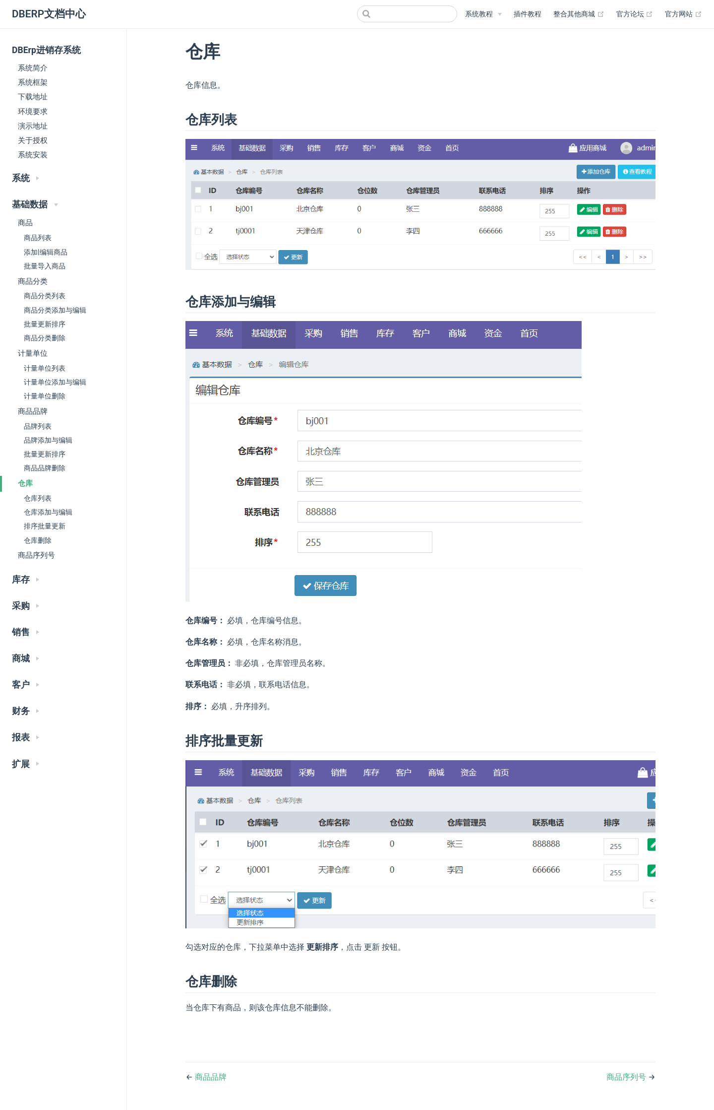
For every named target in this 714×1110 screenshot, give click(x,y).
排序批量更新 (44, 526)
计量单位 (33, 353)
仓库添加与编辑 (48, 512)
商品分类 (33, 281)
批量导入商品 (44, 266)
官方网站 (683, 14)
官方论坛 (635, 14)
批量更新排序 (44, 324)
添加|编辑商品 (45, 252)
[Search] (407, 13)
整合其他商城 (578, 14)
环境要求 (33, 111)
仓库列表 (38, 498)
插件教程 (527, 14)
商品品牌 (33, 411)
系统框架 (33, 82)
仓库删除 (38, 540)
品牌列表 (38, 426)
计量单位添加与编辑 (55, 382)
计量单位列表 (44, 368)
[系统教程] (483, 14)
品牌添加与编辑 (48, 440)
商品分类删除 (44, 338)
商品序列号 (36, 555)
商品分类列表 (44, 296)
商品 (25, 222)
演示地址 (33, 126)
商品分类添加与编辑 (55, 310)
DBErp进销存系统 (46, 50)
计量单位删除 (44, 396)
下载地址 (33, 96)
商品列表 (38, 238)
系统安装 (33, 154)
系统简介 (33, 68)
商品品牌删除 (44, 468)
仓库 (25, 483)
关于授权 (33, 140)
